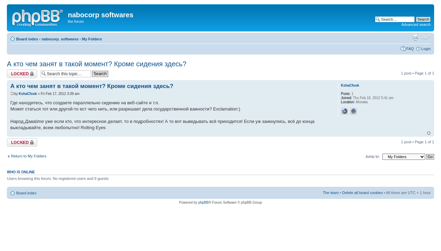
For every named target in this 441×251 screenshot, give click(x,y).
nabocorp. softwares (60, 39)
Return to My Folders (29, 156)
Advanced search (416, 24)
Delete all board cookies (362, 193)
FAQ (410, 49)
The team (331, 193)
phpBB (203, 202)
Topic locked (22, 73)
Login (426, 49)
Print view (415, 38)
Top (429, 133)
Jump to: (372, 156)
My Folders (92, 39)
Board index (27, 39)
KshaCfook (28, 94)
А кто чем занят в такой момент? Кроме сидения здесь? (96, 64)
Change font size (426, 38)
